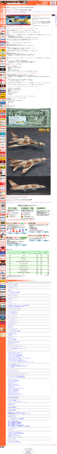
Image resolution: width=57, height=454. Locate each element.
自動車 (8, 2)
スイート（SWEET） (2, 147)
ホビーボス (2, 255)
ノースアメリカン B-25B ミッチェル (12, 313)
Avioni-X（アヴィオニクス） (2, 36)
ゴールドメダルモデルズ (2, 122)
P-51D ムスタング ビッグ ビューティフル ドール (14, 341)
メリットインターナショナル (2, 284)
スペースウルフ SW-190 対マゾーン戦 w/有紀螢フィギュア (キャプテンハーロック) (18, 365)
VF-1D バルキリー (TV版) (11, 387)
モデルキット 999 (15, 307)
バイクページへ (2, 13)
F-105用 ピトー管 (10, 404)
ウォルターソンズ (10, 307)
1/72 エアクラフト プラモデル (14, 283)
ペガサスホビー (2, 236)
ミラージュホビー (2, 275)
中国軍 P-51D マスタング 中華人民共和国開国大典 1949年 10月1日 (16, 306)
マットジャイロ (10, 302)
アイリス (9, 294)
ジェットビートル (10, 349)
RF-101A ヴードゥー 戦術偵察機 (12, 400)
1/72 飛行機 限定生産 (13, 340)
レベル (2, 320)
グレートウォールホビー (2, 114)
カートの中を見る (45, 4)
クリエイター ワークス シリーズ (14, 372)
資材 (22, 2)
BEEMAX (2, 209)
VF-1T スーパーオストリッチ (11, 379)
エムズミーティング (3, 330)
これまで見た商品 (39, 4)
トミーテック (2, 181)
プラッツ (9, 417)
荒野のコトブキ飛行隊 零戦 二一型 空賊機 (13, 421)
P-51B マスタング (10, 299)
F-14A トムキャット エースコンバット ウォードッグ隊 (14, 354)
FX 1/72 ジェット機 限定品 (16, 408)
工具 (20, 2)
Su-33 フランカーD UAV (11, 343)
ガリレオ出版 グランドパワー (2, 111)
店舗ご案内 (2, 333)
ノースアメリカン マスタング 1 (12, 428)
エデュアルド (9, 314)
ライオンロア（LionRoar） (2, 309)
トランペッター (2, 189)
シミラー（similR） (2, 142)
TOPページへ (2, 6)
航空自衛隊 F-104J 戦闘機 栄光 (12, 407)
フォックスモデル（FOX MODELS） (2, 223)
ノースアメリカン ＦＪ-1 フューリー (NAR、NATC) (14, 401)
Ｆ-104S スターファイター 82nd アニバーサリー (14, 342)
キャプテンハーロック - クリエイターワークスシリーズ (17, 363)
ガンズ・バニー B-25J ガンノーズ (12, 318)
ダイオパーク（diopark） (2, 162)
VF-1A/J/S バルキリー (11, 383)
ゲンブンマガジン (2, 119)
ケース (25, 2)
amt (2, 80)
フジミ (9, 411)
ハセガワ (7, 198)
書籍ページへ (2, 25)
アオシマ (2, 39)
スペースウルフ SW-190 (11, 367)
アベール (2, 50)
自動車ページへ (2, 11)
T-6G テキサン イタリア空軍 (11, 438)
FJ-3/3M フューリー (10, 326)
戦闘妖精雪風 (12, 417)
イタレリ (2, 61)
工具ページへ (2, 21)
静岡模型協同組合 (2, 139)
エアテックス (2, 72)
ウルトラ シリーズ (13, 347)
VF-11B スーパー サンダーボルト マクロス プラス (14, 385)
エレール (2, 94)
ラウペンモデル (2, 314)
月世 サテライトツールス (2, 116)
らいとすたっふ (2, 312)
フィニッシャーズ (2, 220)
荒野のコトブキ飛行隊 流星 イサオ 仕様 (13, 424)
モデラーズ (2, 286)
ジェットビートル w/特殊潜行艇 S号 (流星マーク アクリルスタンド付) (16, 348)
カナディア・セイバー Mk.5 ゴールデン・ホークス (14, 435)
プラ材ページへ (2, 22)
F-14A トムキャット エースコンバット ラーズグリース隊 (15, 352)
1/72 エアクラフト (13, 286)
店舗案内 (53, 4)
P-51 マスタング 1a (10, 429)
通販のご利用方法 (53, 1)
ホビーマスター (10, 437)
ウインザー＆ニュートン (2, 64)
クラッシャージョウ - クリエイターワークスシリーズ (17, 368)
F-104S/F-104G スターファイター (12, 334)
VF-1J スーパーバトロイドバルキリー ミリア (13, 391)
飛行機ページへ (2, 9)
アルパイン (2, 53)
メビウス (2, 281)
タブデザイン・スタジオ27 (2, 167)
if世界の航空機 (24, 12)
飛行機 (4, 2)
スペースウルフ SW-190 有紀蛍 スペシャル (13, 364)
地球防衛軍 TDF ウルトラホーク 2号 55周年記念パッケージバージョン (16, 412)
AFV (2, 8)
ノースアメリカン (11, 12)
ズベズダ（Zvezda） (2, 158)
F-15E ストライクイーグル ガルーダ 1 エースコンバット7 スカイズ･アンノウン (17, 373)
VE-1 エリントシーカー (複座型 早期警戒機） (13, 380)
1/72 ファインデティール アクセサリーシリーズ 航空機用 (20, 402)
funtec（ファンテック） (2, 217)
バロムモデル (2, 198)
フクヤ (2, 225)
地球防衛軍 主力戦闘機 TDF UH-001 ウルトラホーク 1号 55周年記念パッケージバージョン (19, 413)
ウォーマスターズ (2, 69)
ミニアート (2, 270)
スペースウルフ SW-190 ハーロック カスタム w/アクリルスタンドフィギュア (17, 366)
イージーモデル (2, 55)
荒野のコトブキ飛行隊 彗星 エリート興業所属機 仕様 (14, 423)
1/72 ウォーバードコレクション (14, 328)
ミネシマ (2, 273)
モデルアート (2, 289)
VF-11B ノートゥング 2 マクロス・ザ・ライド (13, 389)
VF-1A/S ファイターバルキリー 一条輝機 (13, 441)
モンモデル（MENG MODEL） (2, 300)
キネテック (2, 108)
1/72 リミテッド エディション (15, 317)
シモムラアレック (2, 144)
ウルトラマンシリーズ (13, 300)
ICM (2, 31)
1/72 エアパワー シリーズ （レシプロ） (17, 437)
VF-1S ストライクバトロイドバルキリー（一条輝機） (14, 442)
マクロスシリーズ (13, 378)
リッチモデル (2, 317)
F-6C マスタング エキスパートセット (12, 298)
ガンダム (15, 2)
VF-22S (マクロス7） (10, 386)
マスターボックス (2, 264)
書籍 (27, 2)
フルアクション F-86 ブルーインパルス (13, 321)
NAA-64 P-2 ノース (10, 290)
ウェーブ (9, 300)
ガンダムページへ (2, 14)
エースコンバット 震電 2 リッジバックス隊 (13, 353)
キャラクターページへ (2, 15)
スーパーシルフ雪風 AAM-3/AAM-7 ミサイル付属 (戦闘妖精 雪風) (16, 418)
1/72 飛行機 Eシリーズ (13, 336)
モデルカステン (2, 292)
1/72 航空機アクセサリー (14, 294)
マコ (2, 262)
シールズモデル (2, 136)
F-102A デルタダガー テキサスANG (12, 434)
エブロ (2, 91)
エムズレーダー (3, 328)
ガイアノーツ (2, 100)
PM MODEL (9, 286)
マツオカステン (2, 267)
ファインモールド (10, 402)
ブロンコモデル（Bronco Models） (2, 234)
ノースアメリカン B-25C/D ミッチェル (13, 312)
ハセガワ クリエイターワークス (17, 12)
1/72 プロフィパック (14, 314)
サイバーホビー (2, 128)
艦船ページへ (2, 10)
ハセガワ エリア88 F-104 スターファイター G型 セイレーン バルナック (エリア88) (41, 202)
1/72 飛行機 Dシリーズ (13, 332)
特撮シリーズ (11, 411)
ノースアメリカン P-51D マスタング (12, 311)
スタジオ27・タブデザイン (2, 153)
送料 (53, 2)
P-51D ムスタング (10, 335)
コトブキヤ (2, 125)
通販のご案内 (2, 334)
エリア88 (9, 8)
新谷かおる (39, 11)
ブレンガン (9, 427)
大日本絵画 (2, 164)
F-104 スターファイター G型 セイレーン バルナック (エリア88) (56, 18)
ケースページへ (2, 23)
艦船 (6, 2)
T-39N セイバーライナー (11, 327)
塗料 (18, 2)
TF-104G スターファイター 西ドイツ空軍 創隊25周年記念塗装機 (16, 433)
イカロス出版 (2, 58)
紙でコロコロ (2, 103)
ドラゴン (2, 186)
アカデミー (2, 42)
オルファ (2, 96)
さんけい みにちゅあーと (2, 131)
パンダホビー (2, 203)
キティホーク (2, 105)
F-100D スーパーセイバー (25, 11)
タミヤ (9, 328)
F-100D (16, 11)
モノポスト (2, 297)
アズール (2, 44)
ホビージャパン (2, 250)
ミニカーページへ (2, 16)
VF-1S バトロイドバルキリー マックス (13, 392)
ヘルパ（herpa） (2, 242)
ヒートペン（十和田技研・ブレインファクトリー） (2, 206)
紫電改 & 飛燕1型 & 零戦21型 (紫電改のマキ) (13, 397)
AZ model (9, 283)
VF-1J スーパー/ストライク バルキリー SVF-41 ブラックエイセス (16, 388)
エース (2, 83)
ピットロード (2, 212)
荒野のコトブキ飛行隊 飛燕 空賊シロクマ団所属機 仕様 (14, 422)
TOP (3, 3)
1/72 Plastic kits (13, 427)
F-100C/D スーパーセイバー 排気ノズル (13, 295)
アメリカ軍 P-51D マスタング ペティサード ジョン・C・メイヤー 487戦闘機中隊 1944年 (19, 305)
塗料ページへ (2, 20)
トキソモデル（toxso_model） (2, 178)
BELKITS (2, 239)
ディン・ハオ (2, 173)
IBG (2, 34)
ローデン (2, 323)
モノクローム (2, 294)
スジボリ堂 (2, 150)
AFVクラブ (2, 77)
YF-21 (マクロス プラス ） (11, 381)
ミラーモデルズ (2, 278)
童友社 (2, 175)
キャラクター (13, 2)
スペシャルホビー (10, 322)
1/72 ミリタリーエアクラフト (15, 310)
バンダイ (2, 201)
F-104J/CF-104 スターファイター (12, 333)
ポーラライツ (2, 247)
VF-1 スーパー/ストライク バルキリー (12, 382)
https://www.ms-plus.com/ (28, 450)
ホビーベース (2, 253)
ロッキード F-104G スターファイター (12, 287)
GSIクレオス (2, 134)
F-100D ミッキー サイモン (11, 11)
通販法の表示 (2, 336)
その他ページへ (2, 18)
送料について (2, 335)
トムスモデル (2, 184)
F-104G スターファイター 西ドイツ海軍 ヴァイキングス (15, 432)
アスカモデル (2, 47)
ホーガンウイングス (2, 244)
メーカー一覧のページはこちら (2, 28)
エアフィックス (10, 310)
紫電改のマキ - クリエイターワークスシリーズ (16, 396)
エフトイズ (2, 88)
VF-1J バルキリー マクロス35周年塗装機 (13, 390)
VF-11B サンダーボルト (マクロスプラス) (13, 384)
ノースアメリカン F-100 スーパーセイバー (47, 11)
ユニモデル (2, 303)
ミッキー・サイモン (31, 11)
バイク (11, 2)
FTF (2, 86)
